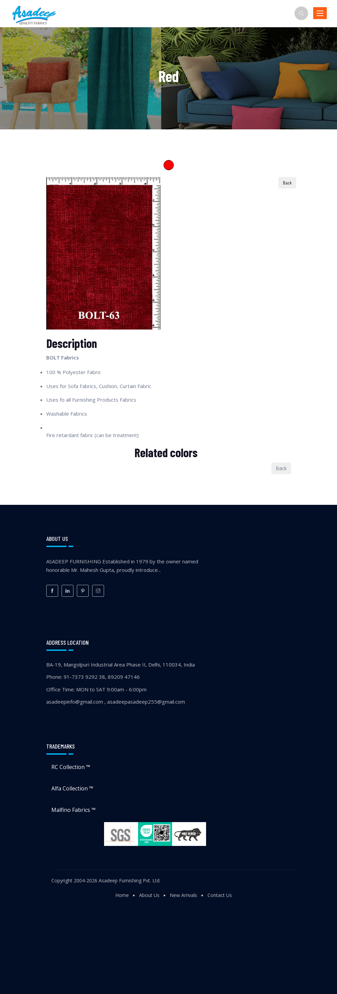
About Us (149, 895)
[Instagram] (98, 591)
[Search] (301, 13)
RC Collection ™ (70, 767)
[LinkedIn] (67, 591)
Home (122, 895)
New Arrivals (183, 895)
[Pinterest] (83, 591)
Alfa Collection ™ (72, 788)
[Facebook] (52, 591)
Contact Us (219, 895)
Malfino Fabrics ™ (73, 810)
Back (281, 468)
